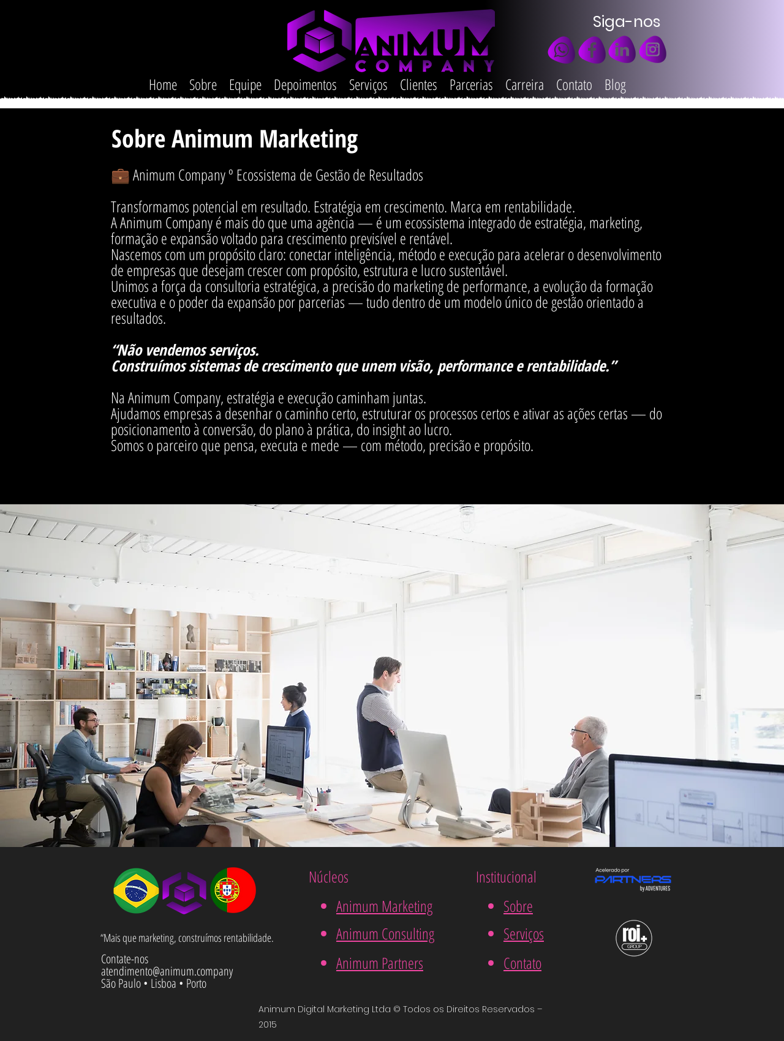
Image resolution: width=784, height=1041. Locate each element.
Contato (522, 962)
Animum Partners (379, 962)
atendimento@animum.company (167, 971)
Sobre (518, 905)
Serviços (523, 933)
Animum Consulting (385, 933)
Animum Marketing (384, 905)
